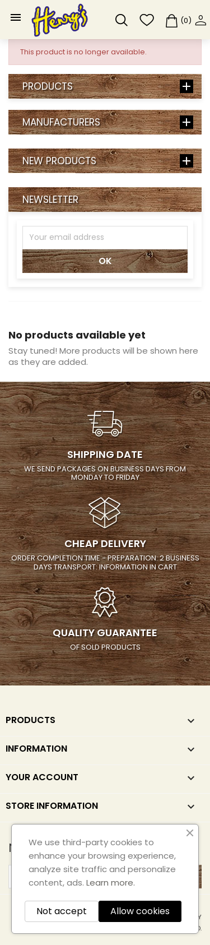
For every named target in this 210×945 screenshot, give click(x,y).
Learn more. (110, 882)
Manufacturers (61, 122)
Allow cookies (140, 911)
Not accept (61, 911)
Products (47, 86)
